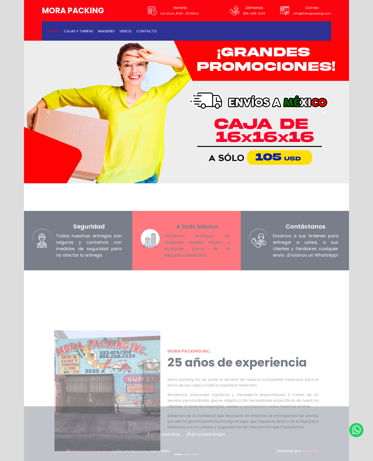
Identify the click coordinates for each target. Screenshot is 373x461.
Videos (125, 31)
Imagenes (106, 31)
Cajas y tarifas (78, 31)
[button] (48, 112)
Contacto (146, 31)
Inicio (54, 31)
